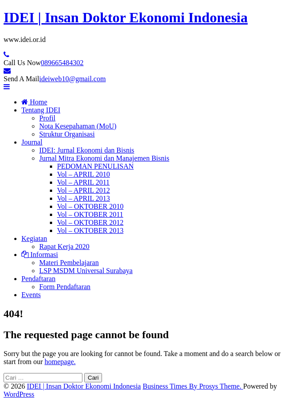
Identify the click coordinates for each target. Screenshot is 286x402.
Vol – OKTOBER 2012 (90, 222)
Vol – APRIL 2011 (83, 182)
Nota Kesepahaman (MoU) (77, 126)
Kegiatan (34, 238)
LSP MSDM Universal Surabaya (86, 270)
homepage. (60, 361)
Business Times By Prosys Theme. (193, 386)
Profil (47, 118)
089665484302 (62, 62)
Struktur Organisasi (67, 134)
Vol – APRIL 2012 (83, 190)
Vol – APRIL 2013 (83, 198)
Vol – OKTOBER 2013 (90, 230)
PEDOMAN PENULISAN (95, 166)
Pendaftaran (38, 278)
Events (31, 294)
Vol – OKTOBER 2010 (90, 206)
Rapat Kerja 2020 (64, 246)
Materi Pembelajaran (69, 262)
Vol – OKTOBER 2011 (90, 214)
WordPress (19, 394)
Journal (31, 142)
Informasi (39, 254)
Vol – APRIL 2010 (83, 174)
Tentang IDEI (40, 110)
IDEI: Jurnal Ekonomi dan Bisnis (86, 150)
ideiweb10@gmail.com (72, 79)
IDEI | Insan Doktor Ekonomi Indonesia (126, 17)
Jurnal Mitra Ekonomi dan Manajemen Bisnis (104, 158)
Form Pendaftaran (64, 286)
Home (34, 102)
